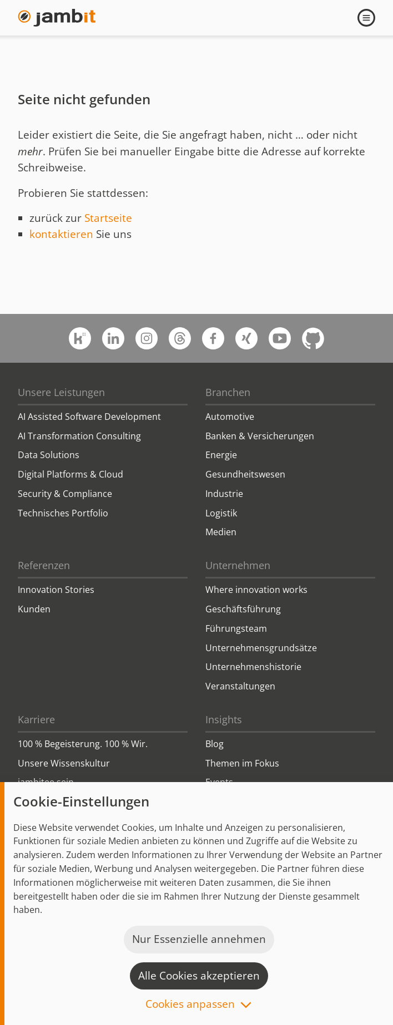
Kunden (34, 609)
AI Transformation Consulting (79, 436)
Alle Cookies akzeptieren (199, 975)
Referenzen (44, 565)
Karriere (36, 719)
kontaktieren (61, 234)
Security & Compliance (65, 494)
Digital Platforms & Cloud (70, 474)
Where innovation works (256, 589)
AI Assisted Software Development (89, 416)
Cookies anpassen (190, 1004)
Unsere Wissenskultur (64, 763)
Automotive (229, 416)
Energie (221, 455)
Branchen (227, 392)
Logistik (221, 513)
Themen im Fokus (242, 763)
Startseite (108, 218)
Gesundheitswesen (245, 474)
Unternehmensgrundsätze (261, 648)
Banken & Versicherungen (259, 436)
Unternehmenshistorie (253, 667)
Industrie (224, 494)
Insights (223, 719)
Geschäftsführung (243, 609)
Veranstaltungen (240, 686)
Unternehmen (237, 565)
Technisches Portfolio (63, 513)
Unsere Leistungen (61, 392)
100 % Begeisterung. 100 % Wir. (83, 744)
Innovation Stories (56, 589)
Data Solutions (48, 455)
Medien (220, 532)
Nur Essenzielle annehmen (199, 939)
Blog (214, 744)
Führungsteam (236, 628)
